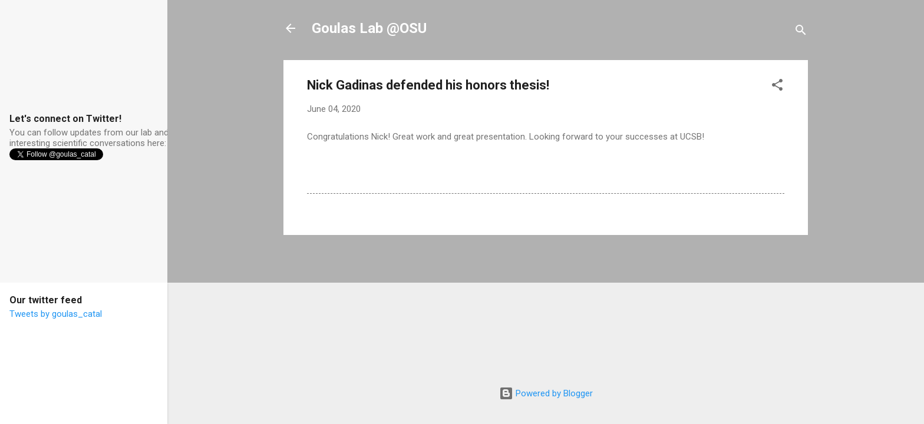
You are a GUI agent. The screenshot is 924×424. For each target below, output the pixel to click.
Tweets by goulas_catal (55, 314)
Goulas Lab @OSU (369, 28)
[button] (777, 87)
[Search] (801, 32)
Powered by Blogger (546, 393)
